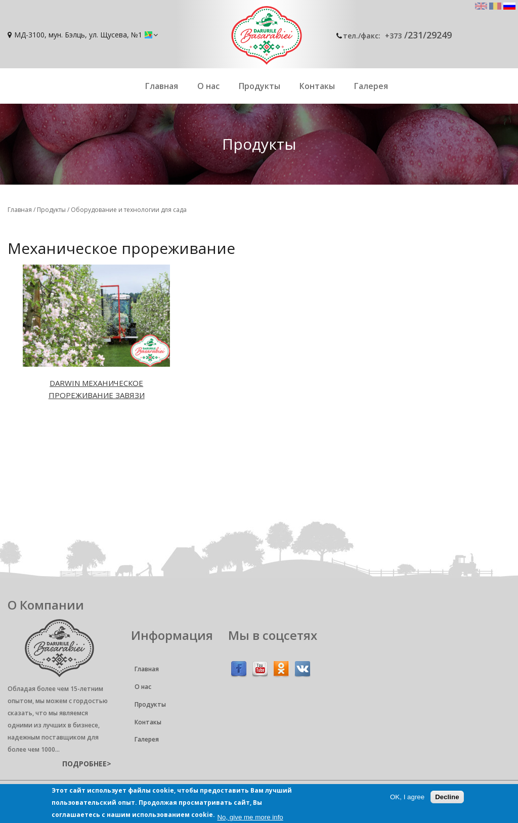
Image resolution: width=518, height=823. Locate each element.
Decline (447, 797)
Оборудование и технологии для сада (129, 209)
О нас (208, 86)
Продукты (259, 86)
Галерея (371, 86)
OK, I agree (407, 797)
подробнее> (86, 763)
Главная (161, 86)
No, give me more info (250, 817)
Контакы (317, 86)
